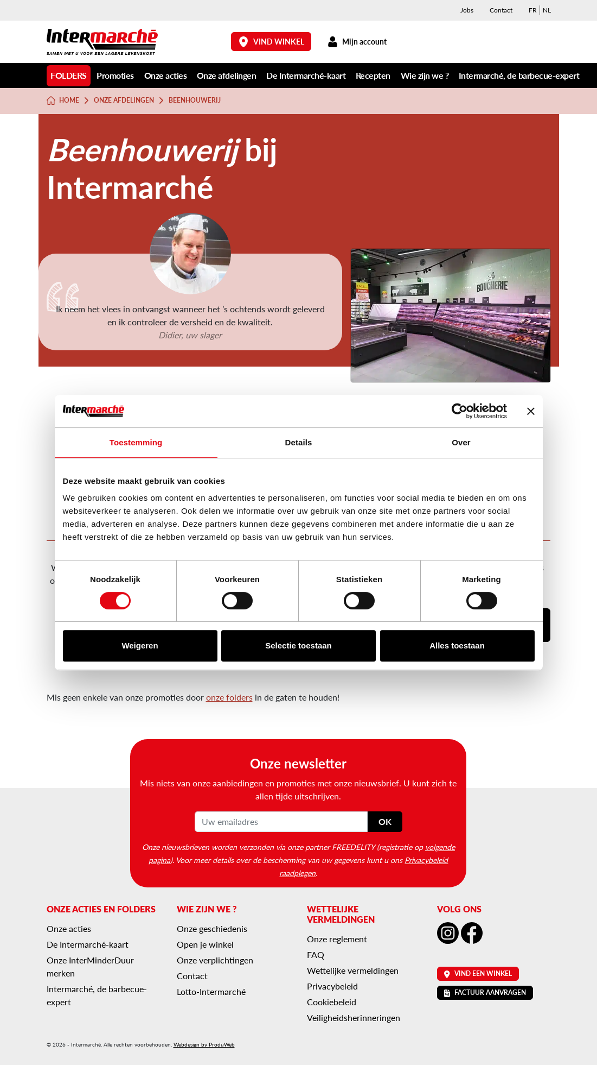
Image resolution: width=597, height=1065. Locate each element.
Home (63, 100)
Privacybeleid (332, 986)
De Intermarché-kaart (305, 75)
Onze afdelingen (226, 75)
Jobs (466, 10)
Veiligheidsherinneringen (353, 1017)
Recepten (373, 75)
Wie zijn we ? (425, 75)
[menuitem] (533, 10)
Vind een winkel (478, 973)
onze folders (229, 697)
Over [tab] (461, 442)
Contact (501, 10)
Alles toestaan (457, 645)
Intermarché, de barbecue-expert (519, 75)
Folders (68, 75)
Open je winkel (205, 944)
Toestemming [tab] (136, 442)
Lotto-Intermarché (211, 991)
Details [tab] (298, 442)
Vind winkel (271, 41)
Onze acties (165, 75)
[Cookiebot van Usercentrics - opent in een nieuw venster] (459, 411)
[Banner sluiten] (531, 411)
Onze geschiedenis (212, 928)
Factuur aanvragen (485, 992)
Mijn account (357, 41)
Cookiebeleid (331, 1001)
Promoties (115, 75)
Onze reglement (337, 938)
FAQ (315, 954)
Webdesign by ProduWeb (204, 1044)
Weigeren (139, 645)
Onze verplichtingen (215, 960)
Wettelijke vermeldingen (353, 970)
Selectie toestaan (298, 645)
